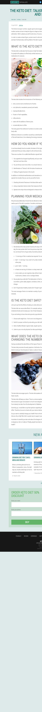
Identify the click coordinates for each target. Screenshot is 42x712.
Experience (34, 536)
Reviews (26, 536)
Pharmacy (18, 536)
